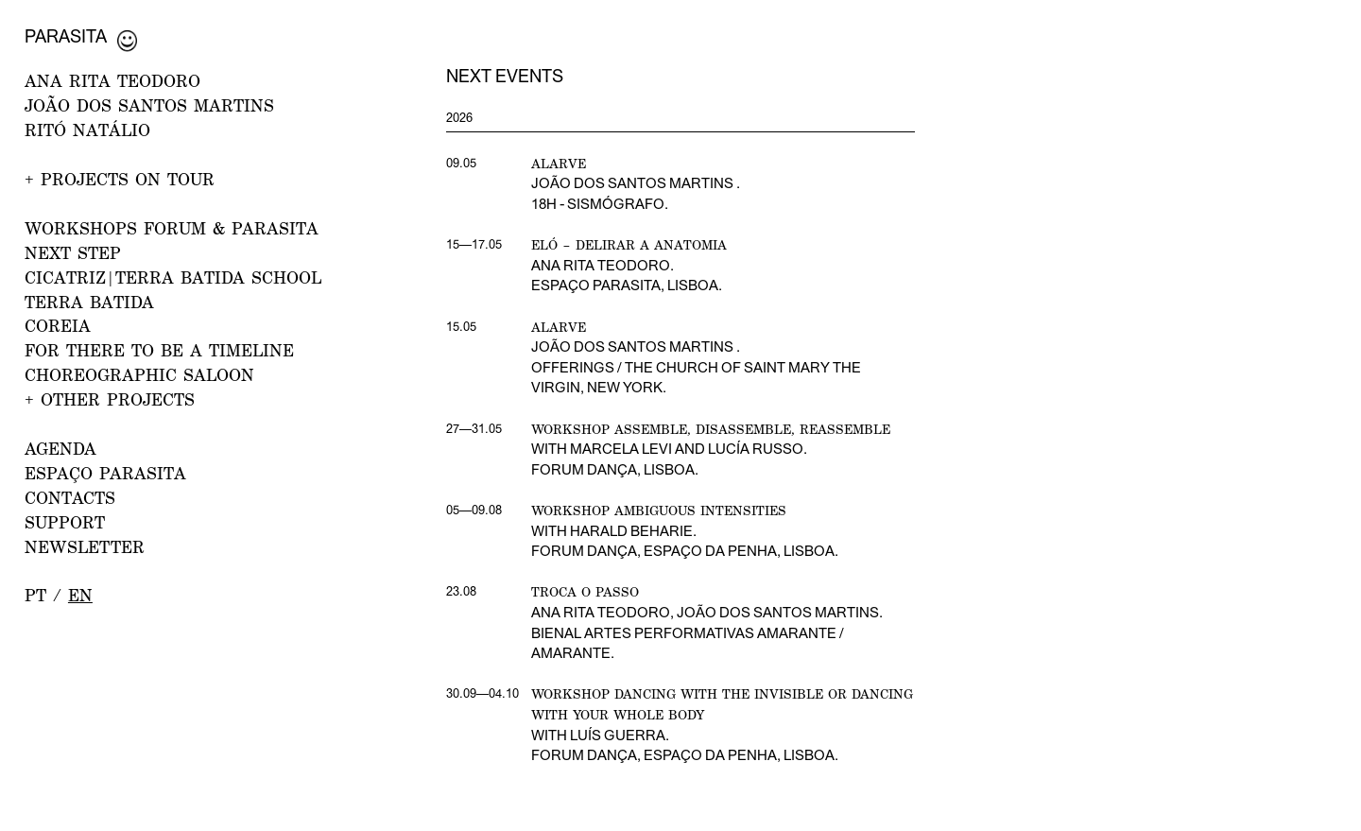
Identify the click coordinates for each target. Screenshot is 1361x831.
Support (65, 522)
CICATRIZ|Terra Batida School (173, 277)
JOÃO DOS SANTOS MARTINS (149, 105)
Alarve (558, 163)
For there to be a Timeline (159, 350)
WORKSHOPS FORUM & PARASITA (172, 228)
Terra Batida (89, 302)
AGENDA (60, 449)
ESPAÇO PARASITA (105, 473)
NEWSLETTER (85, 547)
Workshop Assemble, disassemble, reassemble (710, 429)
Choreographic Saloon (139, 375)
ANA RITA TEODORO (112, 81)
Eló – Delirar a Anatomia (629, 244)
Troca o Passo (585, 591)
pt (35, 595)
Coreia (58, 326)
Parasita (66, 36)
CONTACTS (70, 498)
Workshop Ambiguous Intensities (658, 510)
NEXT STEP (73, 253)
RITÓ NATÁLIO (87, 130)
